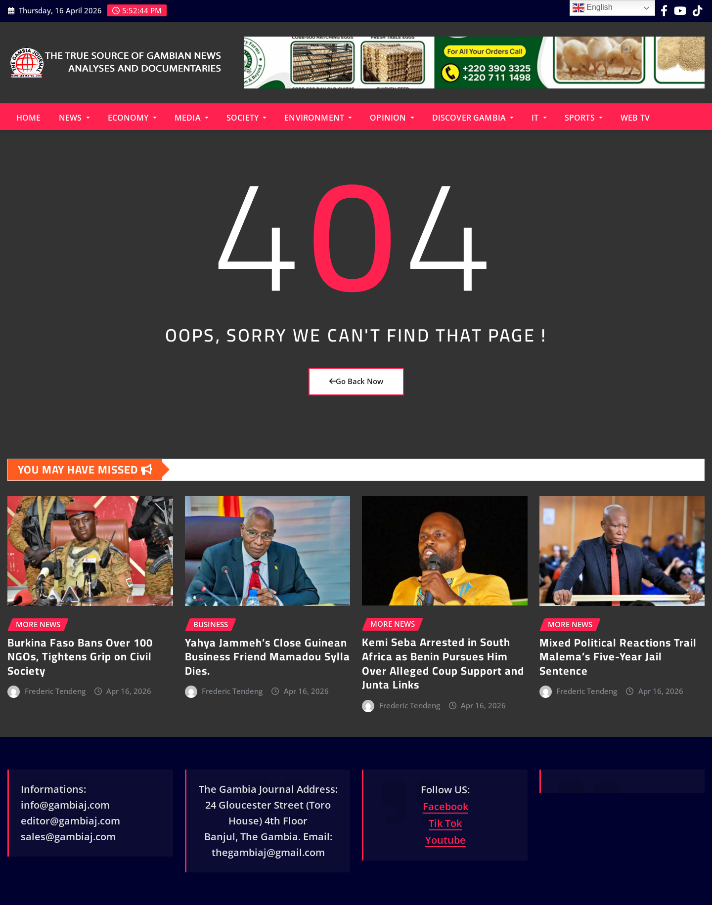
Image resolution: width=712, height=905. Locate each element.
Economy (132, 117)
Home (28, 117)
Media (192, 117)
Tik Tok (445, 823)
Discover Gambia (473, 117)
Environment (318, 117)
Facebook (445, 806)
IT (539, 117)
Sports (584, 117)
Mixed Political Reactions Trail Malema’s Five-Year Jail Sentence (618, 656)
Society (246, 117)
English (593, 8)
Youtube (445, 840)
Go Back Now (356, 381)
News (74, 117)
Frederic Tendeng (55, 691)
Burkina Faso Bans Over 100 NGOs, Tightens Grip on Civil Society (80, 656)
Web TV (635, 117)
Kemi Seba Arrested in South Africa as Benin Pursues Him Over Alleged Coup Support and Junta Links (443, 663)
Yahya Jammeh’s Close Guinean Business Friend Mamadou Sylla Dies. (267, 656)
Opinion (392, 117)
